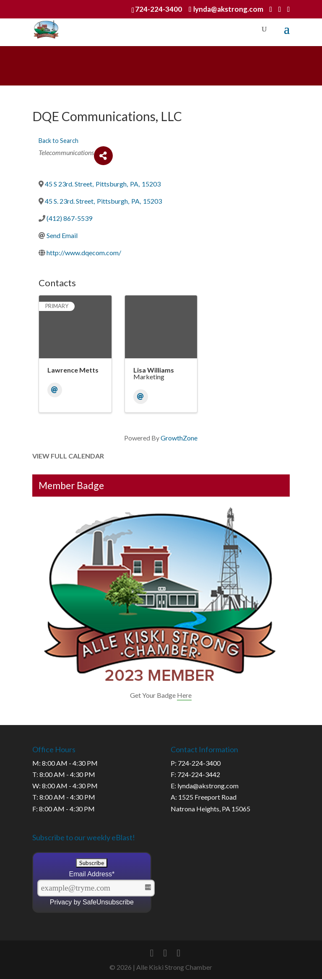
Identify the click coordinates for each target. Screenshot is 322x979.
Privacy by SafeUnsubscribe (92, 902)
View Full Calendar (68, 456)
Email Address (92, 874)
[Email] (54, 390)
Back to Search (58, 140)
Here (184, 695)
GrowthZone (179, 438)
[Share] (103, 155)
